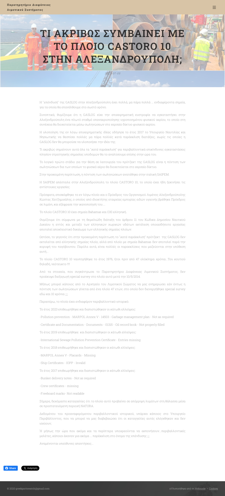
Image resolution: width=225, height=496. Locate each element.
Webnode (200, 488)
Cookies (213, 488)
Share (10, 468)
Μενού (214, 7)
